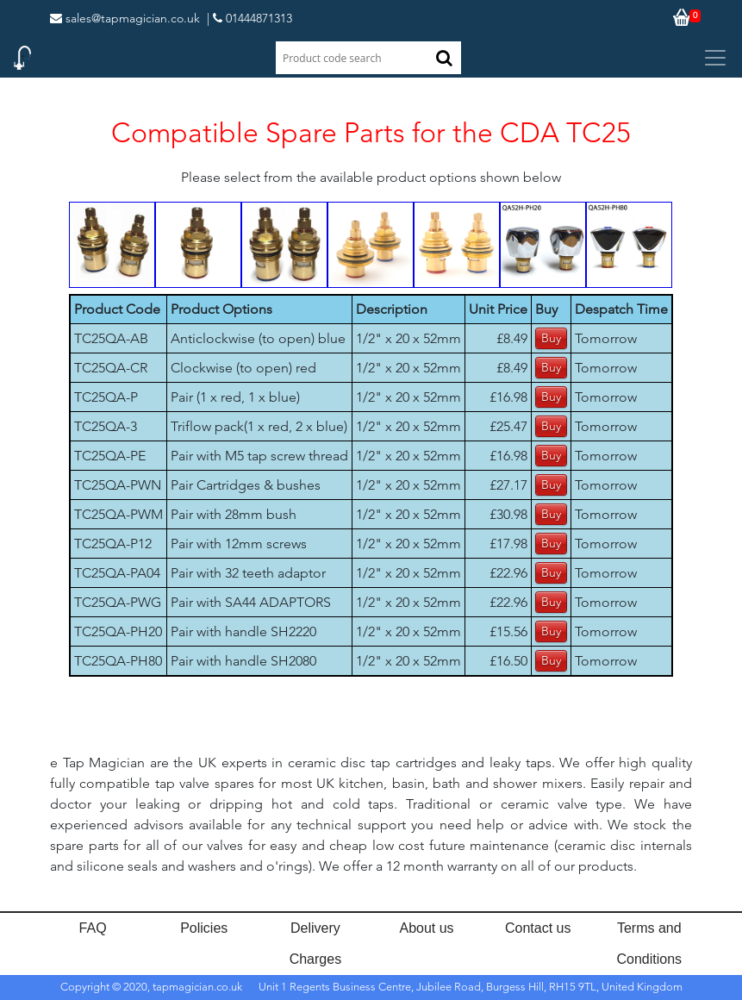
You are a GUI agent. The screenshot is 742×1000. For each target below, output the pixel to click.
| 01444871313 (249, 18)
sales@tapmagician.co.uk (125, 18)
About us (426, 928)
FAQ (93, 928)
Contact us (538, 928)
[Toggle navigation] (715, 57)
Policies (204, 928)
